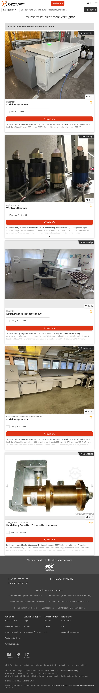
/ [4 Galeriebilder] (89, 96)
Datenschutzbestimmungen (61, 685)
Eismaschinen (48, 608)
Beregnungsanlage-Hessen (26, 608)
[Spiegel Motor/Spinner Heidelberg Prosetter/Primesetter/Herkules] (49, 485)
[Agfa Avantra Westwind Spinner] (49, 168)
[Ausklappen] (49, 130)
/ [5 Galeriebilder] (89, 200)
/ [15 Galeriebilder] (89, 305)
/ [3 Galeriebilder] (89, 517)
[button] (96, 3)
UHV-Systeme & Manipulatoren (71, 608)
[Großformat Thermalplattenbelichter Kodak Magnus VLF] (49, 380)
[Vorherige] (7, 65)
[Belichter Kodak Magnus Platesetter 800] (49, 274)
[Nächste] (92, 65)
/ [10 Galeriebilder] (89, 411)
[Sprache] (92, 3)
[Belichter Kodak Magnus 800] (49, 65)
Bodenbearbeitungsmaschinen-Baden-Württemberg (68, 595)
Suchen (91, 9)
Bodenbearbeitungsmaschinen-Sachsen (27, 601)
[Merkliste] (88, 3)
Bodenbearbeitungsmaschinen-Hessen (25, 595)
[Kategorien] (9, 9)
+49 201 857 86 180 (19, 579)
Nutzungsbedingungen (85, 685)
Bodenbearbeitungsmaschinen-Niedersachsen (69, 601)
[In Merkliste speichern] (91, 102)
